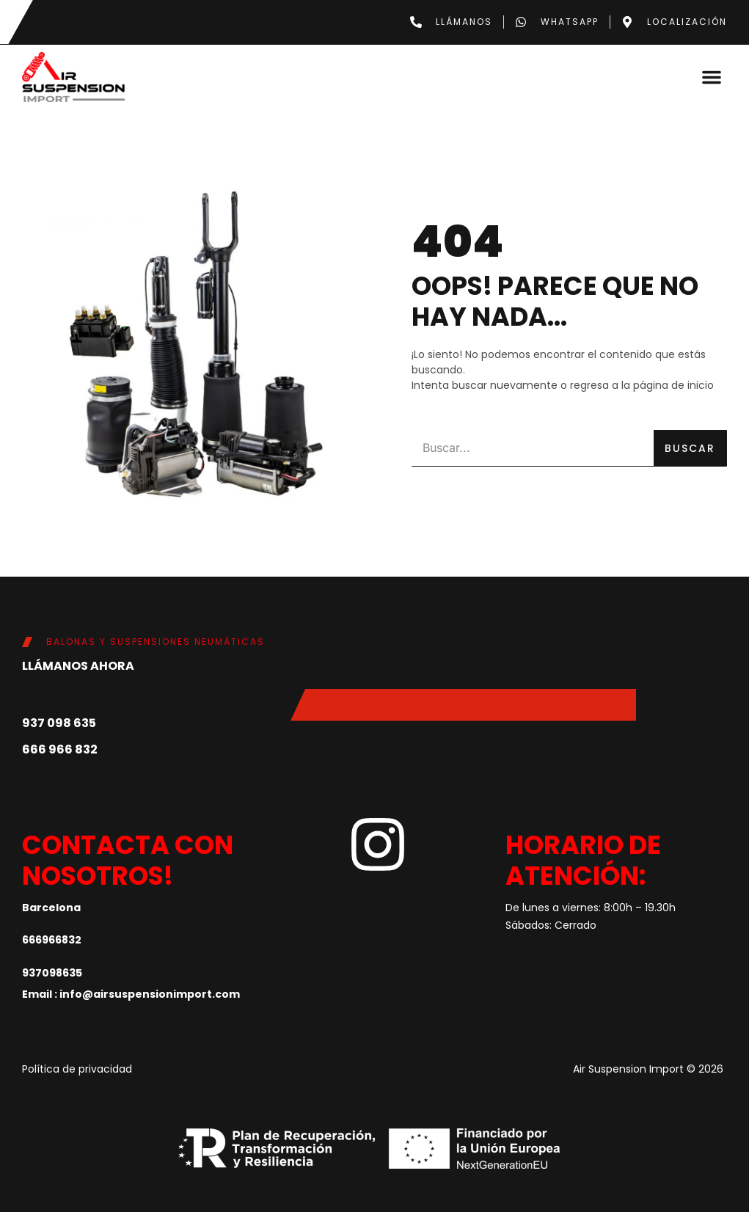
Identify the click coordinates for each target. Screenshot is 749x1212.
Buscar (690, 447)
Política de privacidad (77, 1068)
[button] (711, 76)
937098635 (52, 972)
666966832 (51, 939)
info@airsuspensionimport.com (149, 993)
